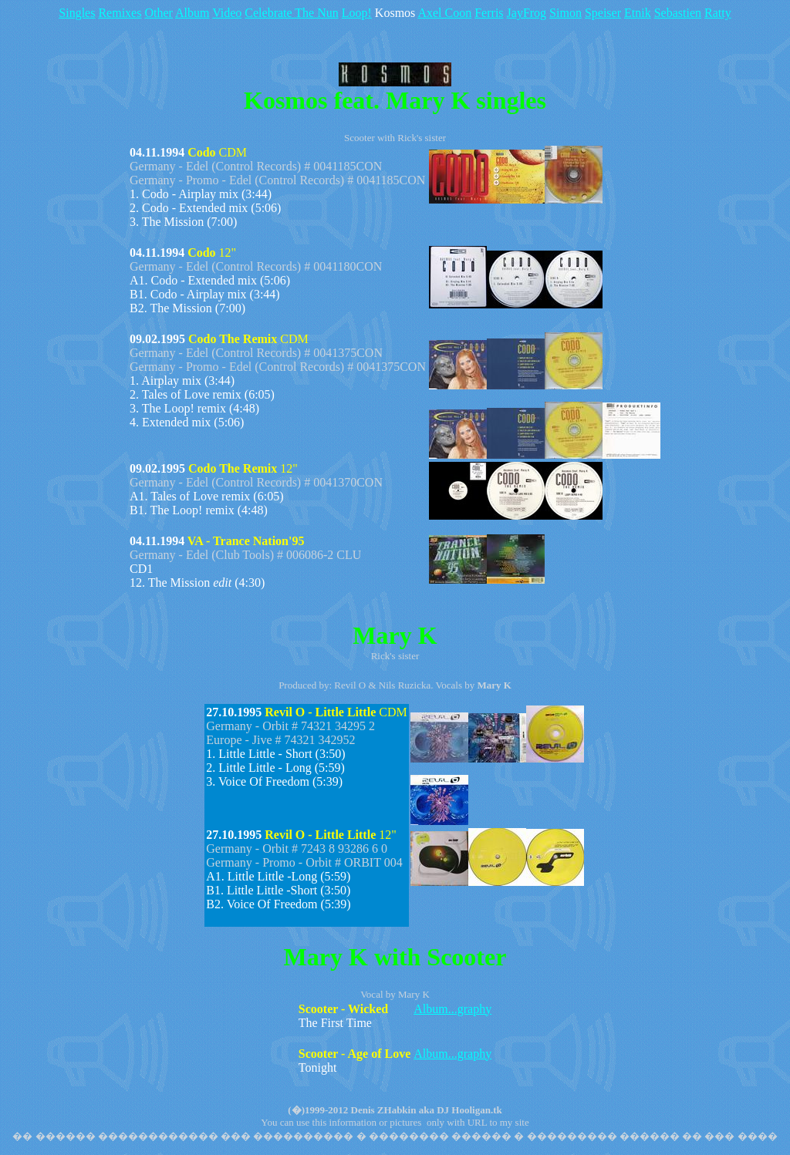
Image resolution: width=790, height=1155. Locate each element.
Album (192, 12)
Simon (565, 12)
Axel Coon (444, 12)
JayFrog (527, 12)
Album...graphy (452, 1008)
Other (158, 12)
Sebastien (677, 12)
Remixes (119, 12)
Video (226, 12)
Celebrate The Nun (291, 12)
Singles (77, 12)
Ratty (717, 12)
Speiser (603, 12)
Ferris (488, 12)
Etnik (637, 12)
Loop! (357, 12)
